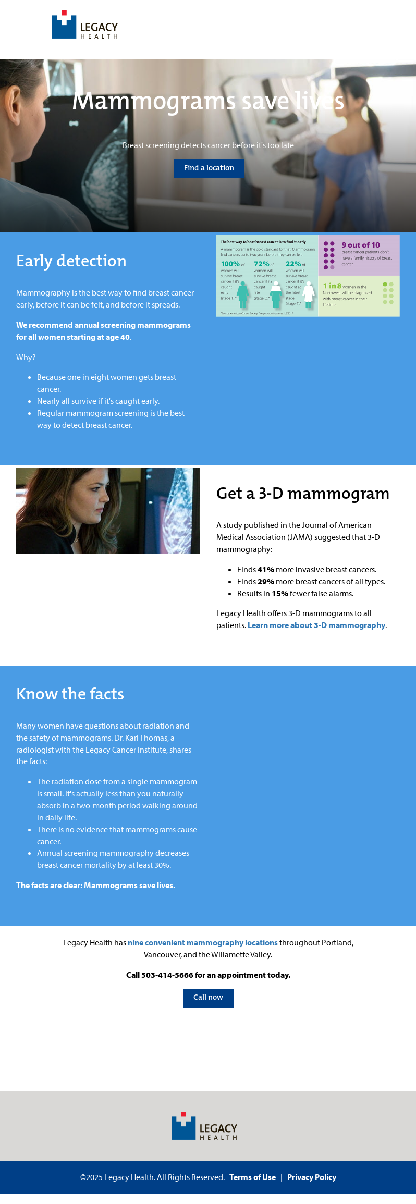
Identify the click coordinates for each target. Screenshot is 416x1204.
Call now (208, 997)
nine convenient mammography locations (202, 942)
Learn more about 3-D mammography (316, 625)
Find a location (209, 168)
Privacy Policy (311, 1177)
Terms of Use (252, 1177)
